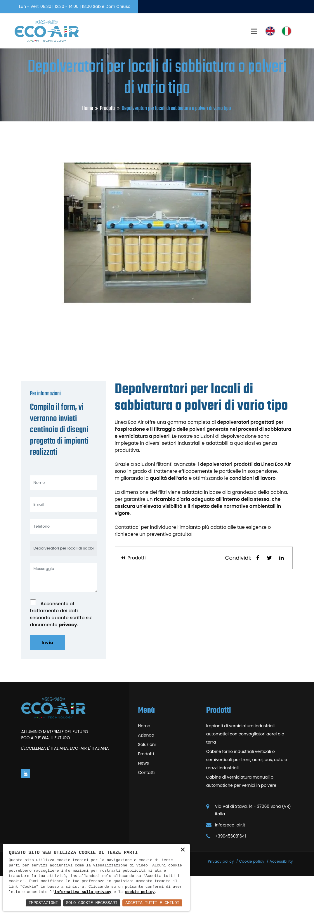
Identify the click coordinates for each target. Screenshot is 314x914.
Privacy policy (221, 899)
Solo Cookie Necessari (91, 903)
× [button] (182, 850)
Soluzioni (147, 783)
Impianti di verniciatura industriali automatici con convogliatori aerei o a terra (245, 772)
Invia (47, 681)
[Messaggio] (63, 615)
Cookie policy (251, 899)
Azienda (146, 773)
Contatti (146, 811)
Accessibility (281, 899)
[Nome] (63, 521)
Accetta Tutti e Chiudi (152, 903)
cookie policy (140, 892)
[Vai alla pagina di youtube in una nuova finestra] (25, 811)
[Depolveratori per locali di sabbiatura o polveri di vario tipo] (63, 586)
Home (87, 108)
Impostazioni (43, 903)
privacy (68, 663)
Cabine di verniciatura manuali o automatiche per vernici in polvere (241, 819)
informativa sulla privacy (82, 892)
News (143, 801)
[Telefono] (63, 564)
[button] (257, 596)
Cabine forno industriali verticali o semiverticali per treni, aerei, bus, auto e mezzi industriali (246, 798)
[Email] (63, 543)
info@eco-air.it (230, 863)
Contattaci (127, 565)
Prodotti (107, 108)
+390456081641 (230, 874)
